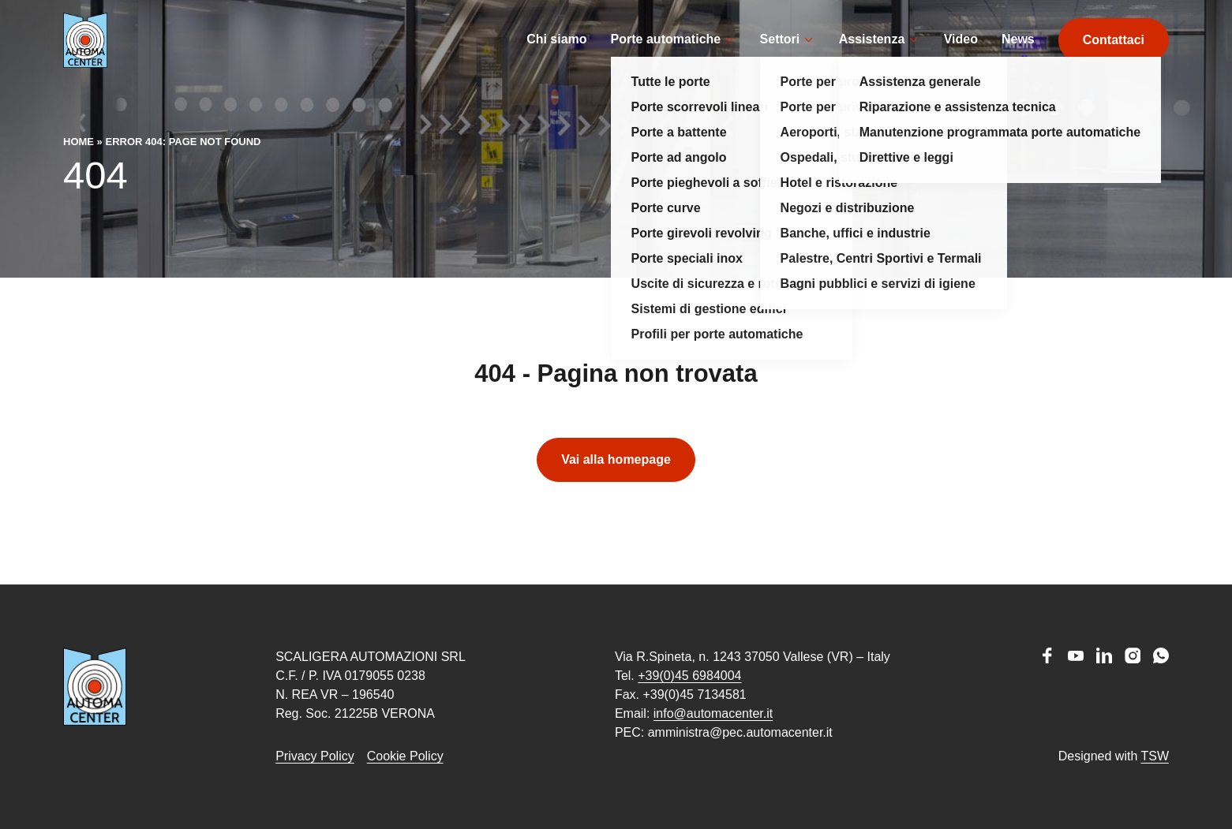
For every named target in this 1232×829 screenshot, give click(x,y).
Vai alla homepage (616, 483)
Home (78, 165)
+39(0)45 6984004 (689, 675)
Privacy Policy (314, 756)
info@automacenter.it (713, 713)
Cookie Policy (405, 756)
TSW (1154, 756)
